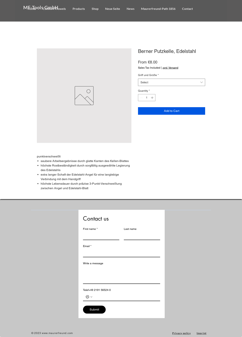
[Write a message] (121, 275)
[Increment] (152, 97)
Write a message (93, 263)
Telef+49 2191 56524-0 (97, 289)
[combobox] (171, 82)
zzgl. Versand (170, 67)
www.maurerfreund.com (57, 333)
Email (87, 246)
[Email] (120, 253)
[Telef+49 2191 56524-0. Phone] (125, 297)
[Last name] (141, 236)
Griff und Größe (148, 75)
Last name (130, 228)
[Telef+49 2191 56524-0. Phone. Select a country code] (89, 297)
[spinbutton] (146, 97)
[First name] (100, 236)
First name (90, 229)
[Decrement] (141, 97)
